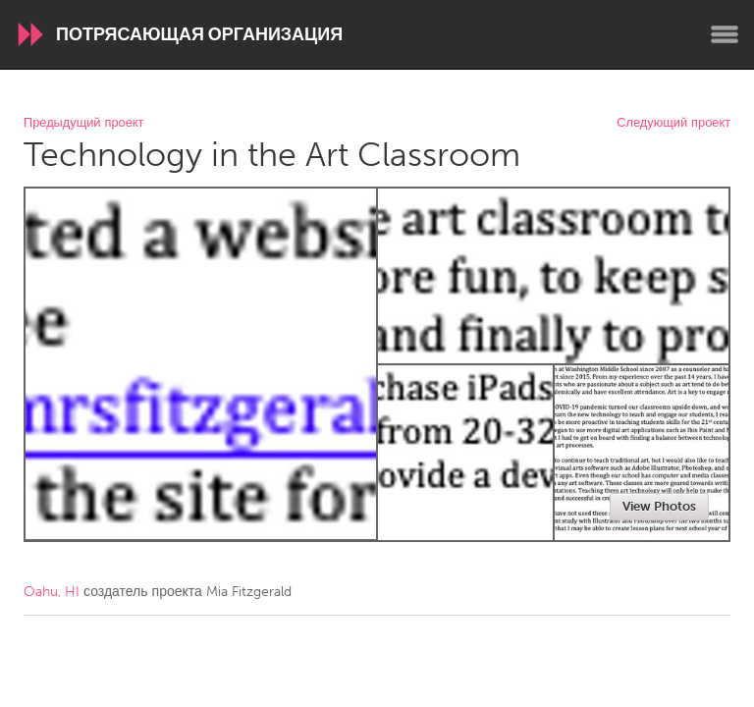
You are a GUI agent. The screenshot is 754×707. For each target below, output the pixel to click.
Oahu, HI (52, 591)
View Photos (659, 506)
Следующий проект (673, 123)
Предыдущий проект (83, 123)
